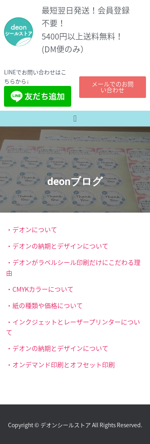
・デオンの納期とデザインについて (57, 246)
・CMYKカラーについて (40, 289)
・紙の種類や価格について (44, 305)
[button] (75, 118)
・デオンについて (31, 229)
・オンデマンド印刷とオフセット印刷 (60, 364)
